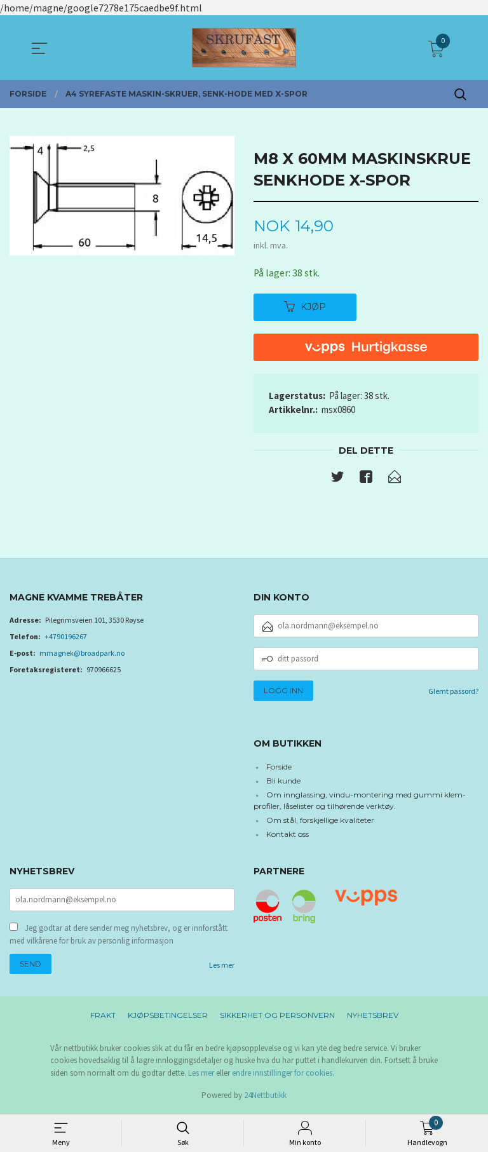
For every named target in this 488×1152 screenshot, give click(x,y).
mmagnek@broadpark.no (82, 653)
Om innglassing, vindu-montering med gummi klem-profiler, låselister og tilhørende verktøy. (360, 800)
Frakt (103, 1017)
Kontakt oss (287, 834)
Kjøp (305, 307)
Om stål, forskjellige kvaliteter (320, 820)
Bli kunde (283, 781)
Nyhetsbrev (372, 1017)
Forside (279, 767)
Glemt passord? (453, 691)
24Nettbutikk (265, 1097)
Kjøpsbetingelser (168, 1017)
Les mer (221, 967)
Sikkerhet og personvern (277, 1017)
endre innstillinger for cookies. (283, 1074)
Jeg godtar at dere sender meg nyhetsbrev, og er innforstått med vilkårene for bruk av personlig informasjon (118, 936)
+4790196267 (65, 637)
